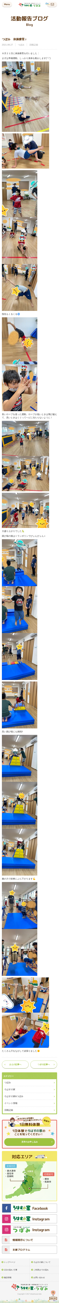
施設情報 (7, 1277)
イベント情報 (10, 1103)
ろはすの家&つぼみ (13, 1096)
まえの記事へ (15, 1064)
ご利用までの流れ (41, 1270)
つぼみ (21, 44)
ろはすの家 (9, 1089)
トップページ (9, 1262)
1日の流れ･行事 (10, 1270)
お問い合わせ (39, 1277)
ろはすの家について (42, 1262)
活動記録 (33, 44)
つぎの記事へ (44, 1064)
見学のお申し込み (29, 1142)
